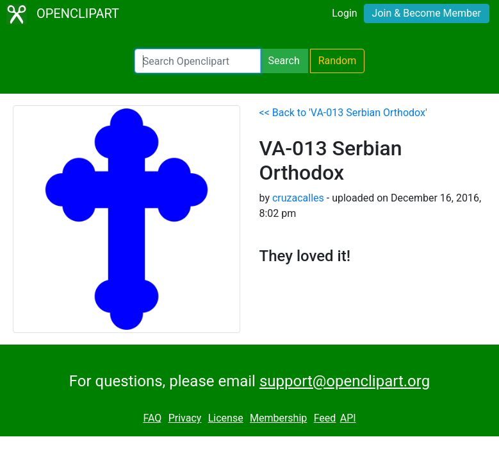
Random (337, 61)
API (348, 418)
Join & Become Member (426, 13)
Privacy (185, 418)
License (225, 418)
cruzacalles (298, 198)
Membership (278, 418)
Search (284, 61)
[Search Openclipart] (198, 61)
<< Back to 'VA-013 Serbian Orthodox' (343, 113)
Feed (325, 418)
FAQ (152, 418)
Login (344, 13)
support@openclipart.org (344, 381)
